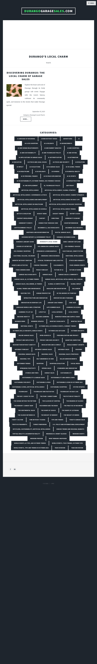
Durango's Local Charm (48, 242)
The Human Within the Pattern (25, 401)
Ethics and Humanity (77, 260)
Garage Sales (47, 274)
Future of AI (58, 270)
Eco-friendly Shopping (22, 251)
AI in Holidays (40, 171)
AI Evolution (80, 162)
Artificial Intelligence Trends (64, 209)
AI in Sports (71, 176)
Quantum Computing (73, 340)
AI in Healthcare (23, 171)
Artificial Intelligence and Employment (32, 199)
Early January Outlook (72, 242)
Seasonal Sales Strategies (69, 354)
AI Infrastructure (73, 181)
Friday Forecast (42, 270)
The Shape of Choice (48, 410)
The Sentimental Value (26, 410)
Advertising (67, 139)
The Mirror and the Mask (48, 405)
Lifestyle (42, 312)
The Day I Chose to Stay (25, 396)
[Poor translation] (11, 618)
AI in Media (55, 171)
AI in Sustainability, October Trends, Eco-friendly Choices (38, 181)
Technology (23, 391)
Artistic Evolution (24, 213)
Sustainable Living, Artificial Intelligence (28, 387)
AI (79, 139)
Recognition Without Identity (24, 345)
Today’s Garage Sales (77, 420)
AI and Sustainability (28, 153)
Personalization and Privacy (67, 335)
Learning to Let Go (26, 312)
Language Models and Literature (28, 307)
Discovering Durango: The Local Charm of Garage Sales (26, 76)
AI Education (16, 162)
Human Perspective (43, 293)
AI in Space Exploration (52, 176)
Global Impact (76, 284)
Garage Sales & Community (68, 274)
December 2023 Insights (74, 227)
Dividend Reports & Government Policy (36, 237)
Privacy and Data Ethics (25, 340)
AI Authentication (55, 157)
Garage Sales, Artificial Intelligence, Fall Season (64, 279)
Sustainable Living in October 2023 (70, 382)
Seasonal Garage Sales (26, 354)
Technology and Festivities (44, 391)
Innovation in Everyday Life (31, 302)
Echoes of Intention (24, 246)
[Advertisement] (48, 36)
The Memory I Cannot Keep (23, 405)
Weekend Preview (36, 438)
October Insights (77, 331)
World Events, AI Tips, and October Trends (30, 443)
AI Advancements (66, 143)
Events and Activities (20, 265)
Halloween (76, 288)
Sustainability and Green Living (63, 377)
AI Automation (73, 157)
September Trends (24, 363)
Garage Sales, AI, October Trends (26, 279)
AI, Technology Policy (52, 185)
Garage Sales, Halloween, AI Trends (29, 284)
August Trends (58, 213)
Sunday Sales (49, 373)
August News (42, 213)
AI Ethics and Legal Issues (37, 162)
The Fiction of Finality (71, 396)
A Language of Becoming (26, 139)
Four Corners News (23, 270)
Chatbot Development (25, 218)
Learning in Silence (73, 307)
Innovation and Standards (63, 298)
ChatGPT (42, 218)
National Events (27, 326)
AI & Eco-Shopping (31, 143)
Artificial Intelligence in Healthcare (29, 204)
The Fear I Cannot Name (48, 396)
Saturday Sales (63, 349)
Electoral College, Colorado (24, 256)
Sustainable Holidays (22, 382)
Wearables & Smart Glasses (56, 434)
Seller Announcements (68, 359)
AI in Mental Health (72, 171)
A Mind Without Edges (49, 139)
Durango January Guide (25, 242)
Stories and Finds (32, 373)
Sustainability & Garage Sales (33, 377)
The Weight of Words (71, 415)
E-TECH (46, 483)
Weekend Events (78, 434)
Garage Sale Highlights (28, 274)
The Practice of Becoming (73, 405)
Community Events (25, 223)
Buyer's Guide (75, 213)
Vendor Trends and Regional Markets (70, 429)
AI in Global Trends (73, 167)
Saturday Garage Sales (43, 349)
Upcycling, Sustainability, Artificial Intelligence (31, 429)
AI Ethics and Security (61, 162)
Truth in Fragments (19, 424)
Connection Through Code (48, 223)
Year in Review (60, 448)
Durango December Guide (66, 237)
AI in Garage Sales (53, 167)
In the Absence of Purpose (66, 293)
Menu (92, 3)
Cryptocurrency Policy (23, 227)
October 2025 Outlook (57, 331)
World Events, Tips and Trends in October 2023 (31, 448)
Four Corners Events (77, 265)
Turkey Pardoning (40, 424)
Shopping (40, 363)
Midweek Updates (37, 321)
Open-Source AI (45, 335)
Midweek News (20, 321)
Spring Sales (46, 368)
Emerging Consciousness (50, 256)
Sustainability (66, 373)
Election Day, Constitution (73, 251)
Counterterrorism (71, 223)
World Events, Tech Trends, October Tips (67, 443)
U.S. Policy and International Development (69, 424)
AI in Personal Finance (29, 176)
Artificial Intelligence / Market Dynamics (68, 195)
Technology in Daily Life (69, 391)
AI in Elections (35, 167)
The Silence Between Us (26, 415)
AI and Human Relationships (28, 148)
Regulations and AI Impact (51, 345)
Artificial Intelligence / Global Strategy (60, 190)
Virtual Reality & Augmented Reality (26, 434)
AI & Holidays (49, 143)
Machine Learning (42, 316)
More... (25, 119)
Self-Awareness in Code (45, 359)
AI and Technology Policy (51, 153)
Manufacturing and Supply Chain (67, 316)
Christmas (55, 218)
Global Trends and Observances (29, 288)
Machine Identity (23, 316)
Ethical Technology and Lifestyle (50, 260)
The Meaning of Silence (74, 401)
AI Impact (20, 167)
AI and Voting (72, 153)
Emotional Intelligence (74, 256)
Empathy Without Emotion (22, 260)
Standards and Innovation (67, 368)
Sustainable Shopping (58, 387)
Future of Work (75, 270)
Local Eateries (57, 312)
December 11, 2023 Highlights (48, 227)
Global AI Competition (56, 284)
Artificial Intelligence (30, 190)
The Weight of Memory (49, 415)
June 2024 (72, 302)
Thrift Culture (17, 420)
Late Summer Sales (53, 307)
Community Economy (72, 218)
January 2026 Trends (55, 302)
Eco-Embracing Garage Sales (48, 246)
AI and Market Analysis (52, 148)
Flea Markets (58, 265)
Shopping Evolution (57, 363)
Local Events (73, 312)
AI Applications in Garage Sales (30, 157)
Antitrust (70, 185)
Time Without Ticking (37, 420)
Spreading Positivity (28, 368)
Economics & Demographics (47, 251)
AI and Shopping (73, 148)
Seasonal (78, 349)
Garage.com (48, 11)
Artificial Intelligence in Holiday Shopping (65, 204)
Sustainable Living (44, 382)
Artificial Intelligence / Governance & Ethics (30, 195)
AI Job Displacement (30, 185)
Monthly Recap (76, 321)
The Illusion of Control (51, 401)
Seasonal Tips (25, 359)
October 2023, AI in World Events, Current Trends (57, 326)
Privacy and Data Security (49, 340)
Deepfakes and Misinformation (37, 232)
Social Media (75, 363)
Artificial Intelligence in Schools (34, 209)
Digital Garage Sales (63, 232)
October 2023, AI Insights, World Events (28, 331)
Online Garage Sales (26, 335)
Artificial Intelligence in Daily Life (66, 199)
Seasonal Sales (47, 354)
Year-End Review (77, 448)
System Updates (79, 387)
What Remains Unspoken (58, 438)
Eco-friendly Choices (72, 246)
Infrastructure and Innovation (36, 298)
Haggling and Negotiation (56, 288)
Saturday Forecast (22, 349)
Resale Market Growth (75, 345)
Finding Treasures (41, 265)
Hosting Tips (25, 293)
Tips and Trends (57, 420)
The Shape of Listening (70, 410)
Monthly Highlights (57, 321)
